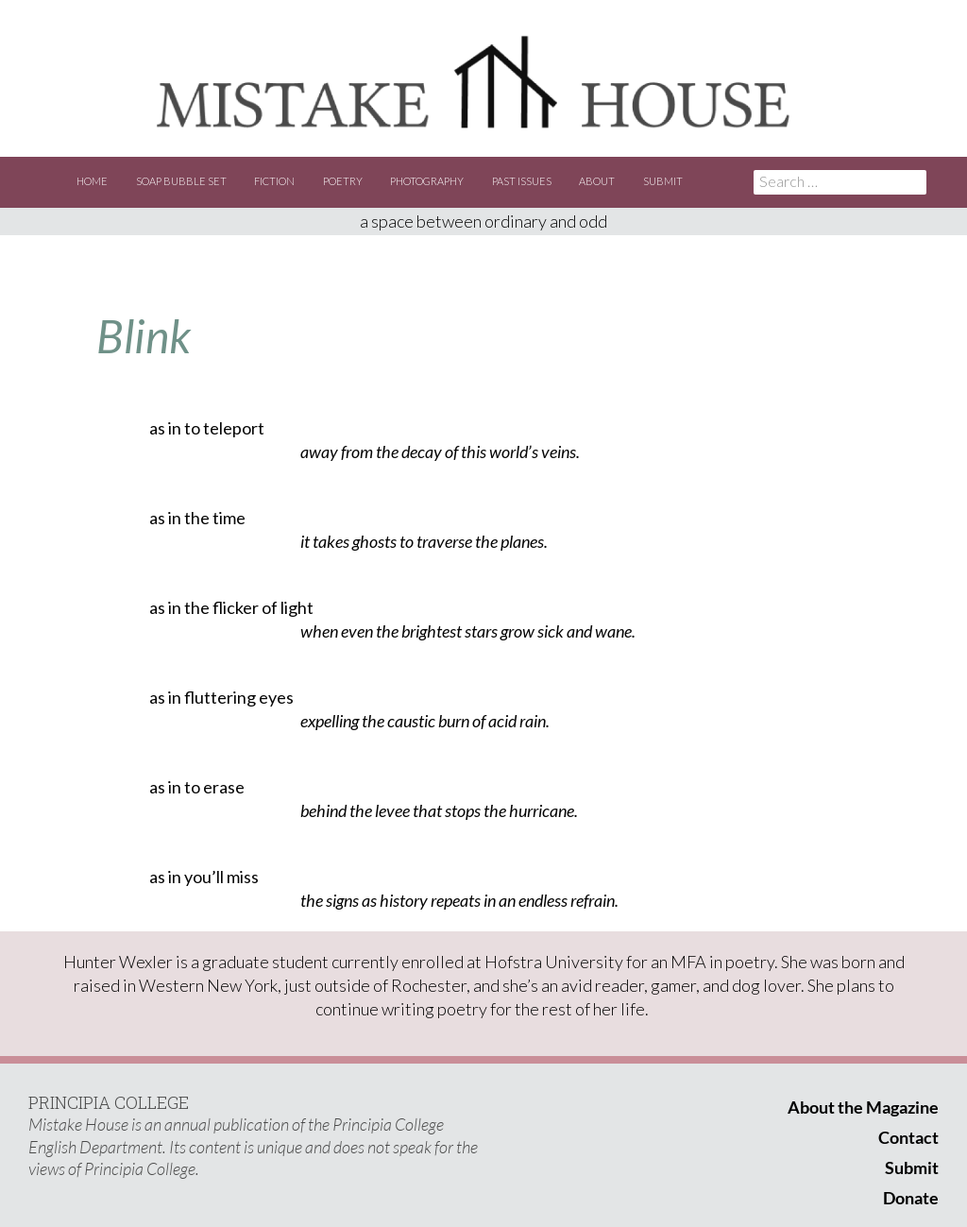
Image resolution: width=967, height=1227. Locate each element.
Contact (908, 1137)
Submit (663, 181)
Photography (427, 181)
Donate (911, 1197)
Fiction (274, 181)
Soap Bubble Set (181, 181)
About (597, 181)
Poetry (343, 181)
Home (92, 181)
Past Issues (521, 181)
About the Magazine (863, 1107)
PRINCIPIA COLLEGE (108, 1102)
